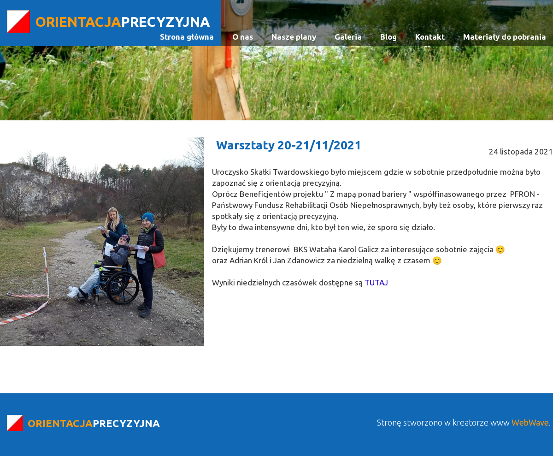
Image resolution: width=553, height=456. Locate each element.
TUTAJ (376, 282)
